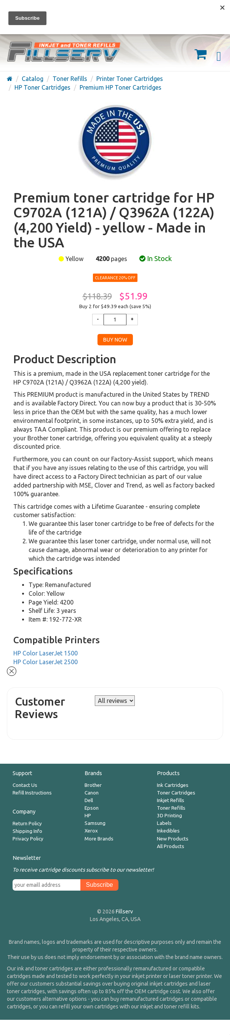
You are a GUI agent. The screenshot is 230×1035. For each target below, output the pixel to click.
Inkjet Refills (170, 800)
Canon (92, 793)
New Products (172, 839)
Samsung (95, 823)
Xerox (91, 831)
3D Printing (169, 815)
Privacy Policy (28, 839)
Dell (89, 800)
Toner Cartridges (176, 793)
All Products (170, 846)
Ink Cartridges (172, 785)
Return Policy (27, 823)
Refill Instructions (32, 793)
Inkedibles (168, 831)
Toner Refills (171, 808)
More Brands (99, 839)
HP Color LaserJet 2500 (45, 661)
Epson (92, 808)
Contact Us (25, 785)
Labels (164, 823)
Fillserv (124, 911)
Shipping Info (27, 831)
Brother (93, 785)
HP (88, 815)
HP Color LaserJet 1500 (45, 653)
